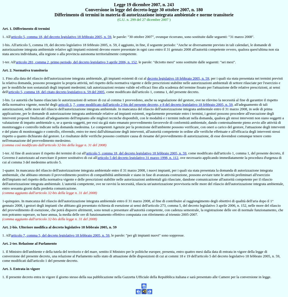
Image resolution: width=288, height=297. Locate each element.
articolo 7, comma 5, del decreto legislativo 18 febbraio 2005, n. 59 (60, 235)
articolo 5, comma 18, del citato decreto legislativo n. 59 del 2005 (56, 92)
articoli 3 (64, 104)
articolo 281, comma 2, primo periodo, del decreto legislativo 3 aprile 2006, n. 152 (76, 62)
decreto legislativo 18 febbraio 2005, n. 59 (178, 78)
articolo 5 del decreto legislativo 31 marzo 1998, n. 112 (138, 158)
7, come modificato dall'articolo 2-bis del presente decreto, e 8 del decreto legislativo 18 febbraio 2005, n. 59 (153, 104)
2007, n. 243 (162, 4)
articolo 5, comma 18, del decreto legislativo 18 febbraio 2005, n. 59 (61, 37)
